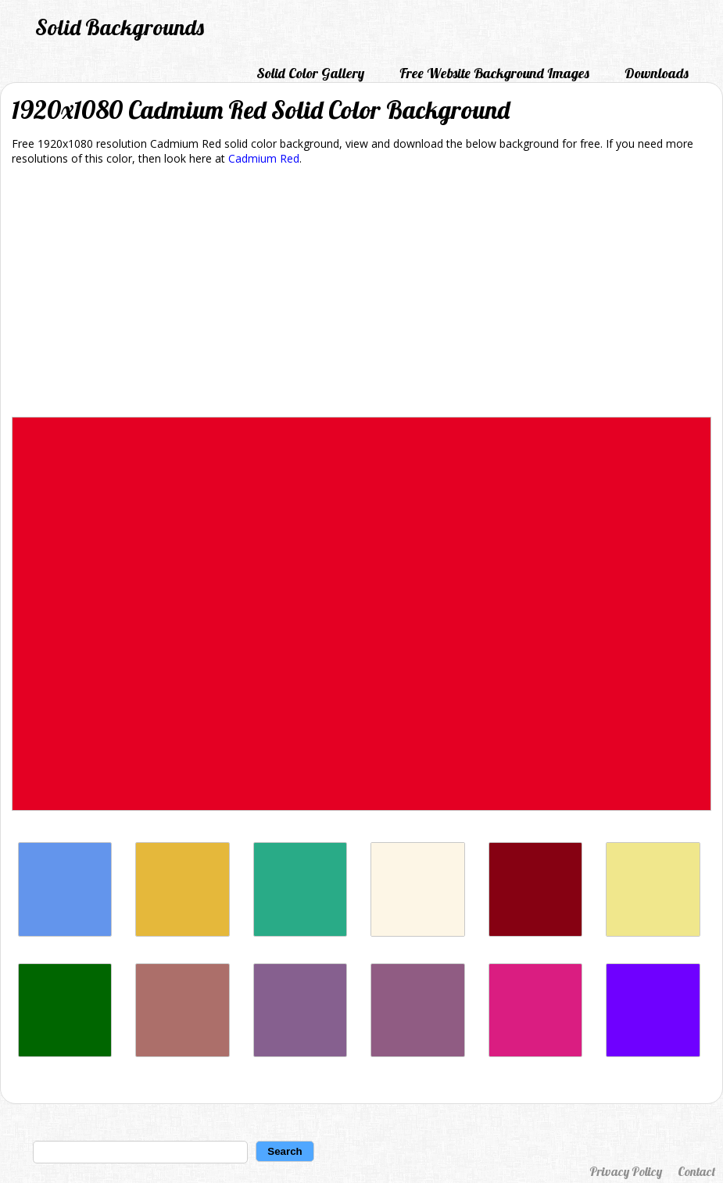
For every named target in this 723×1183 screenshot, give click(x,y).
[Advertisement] (361, 294)
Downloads (657, 73)
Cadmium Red (263, 158)
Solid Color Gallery (310, 73)
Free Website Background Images (494, 73)
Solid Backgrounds (119, 27)
